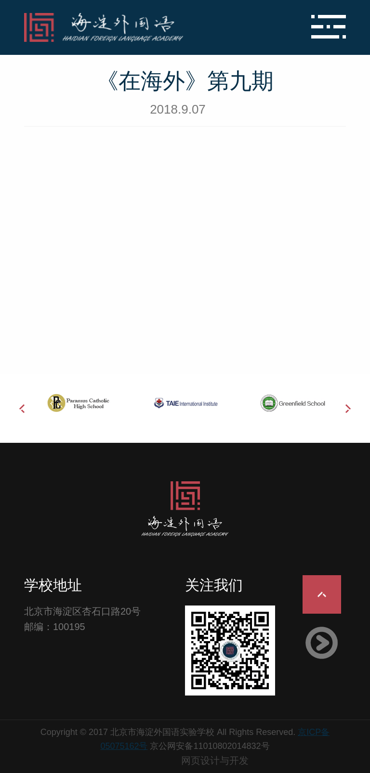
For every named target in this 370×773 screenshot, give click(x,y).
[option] (78, 403)
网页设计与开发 (215, 760)
